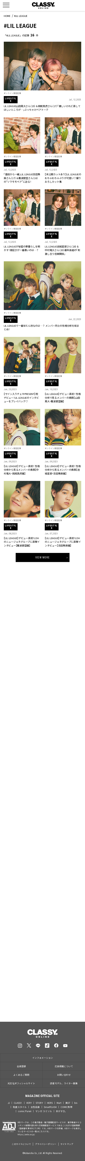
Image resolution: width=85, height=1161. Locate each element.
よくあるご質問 (21, 1074)
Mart (59, 1103)
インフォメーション (42, 1057)
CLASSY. (18, 1103)
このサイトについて (21, 1143)
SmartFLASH (50, 1107)
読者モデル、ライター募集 (63, 1083)
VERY (29, 1103)
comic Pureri (24, 1111)
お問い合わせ (64, 1074)
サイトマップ (66, 1143)
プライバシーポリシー (45, 1143)
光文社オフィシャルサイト (21, 1083)
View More (42, 557)
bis (75, 1103)
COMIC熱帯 (66, 1107)
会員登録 (21, 1066)
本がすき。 (61, 1111)
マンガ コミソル (43, 1111)
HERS (50, 1103)
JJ (9, 1103)
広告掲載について (64, 1066)
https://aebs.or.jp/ (26, 1134)
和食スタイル (20, 1107)
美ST (67, 1103)
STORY (39, 1103)
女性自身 (35, 1107)
